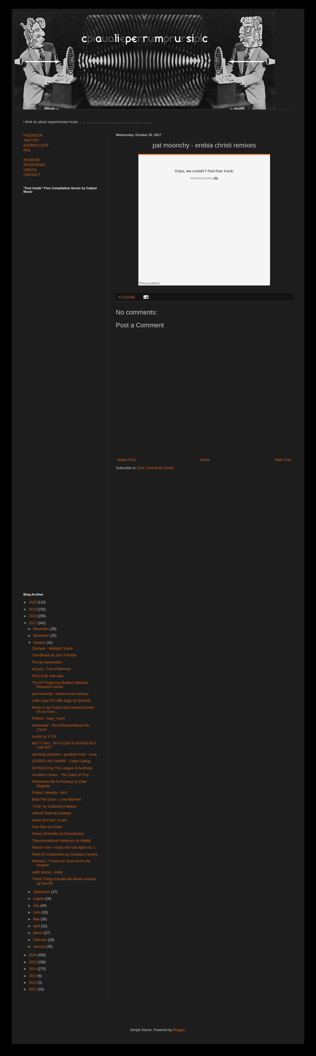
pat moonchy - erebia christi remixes (60, 694)
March (38, 933)
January (40, 947)
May (37, 919)
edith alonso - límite (47, 872)
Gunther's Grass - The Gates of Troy (60, 775)
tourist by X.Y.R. (44, 737)
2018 (33, 616)
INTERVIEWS (34, 165)
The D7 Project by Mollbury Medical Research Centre (59, 685)
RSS (27, 150)
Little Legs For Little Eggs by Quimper (61, 701)
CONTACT (31, 175)
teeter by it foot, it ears (49, 820)
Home (205, 460)
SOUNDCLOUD (35, 145)
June (37, 912)
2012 (33, 983)
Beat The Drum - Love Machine (56, 799)
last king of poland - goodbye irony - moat (64, 754)
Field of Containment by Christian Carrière (65, 854)
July (36, 906)
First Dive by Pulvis (47, 827)
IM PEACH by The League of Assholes (62, 768)
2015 (33, 962)
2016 (33, 955)
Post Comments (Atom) (155, 468)
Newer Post (126, 460)
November (41, 636)
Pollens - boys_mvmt (48, 718)
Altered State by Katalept (51, 813)
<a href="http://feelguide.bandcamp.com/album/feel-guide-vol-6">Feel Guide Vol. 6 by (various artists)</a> (64, 387)
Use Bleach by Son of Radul (54, 655)
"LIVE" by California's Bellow (54, 806)
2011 (33, 989)
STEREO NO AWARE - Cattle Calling (61, 761)
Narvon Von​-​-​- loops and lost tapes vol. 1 (64, 847)
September (42, 892)
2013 (33, 976)
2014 (33, 969)
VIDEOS (30, 170)
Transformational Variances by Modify (61, 841)
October (40, 643)
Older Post (282, 460)
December (41, 629)
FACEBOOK (33, 135)
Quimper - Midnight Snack (52, 648)
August (39, 899)
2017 (33, 623)
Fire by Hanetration (47, 662)
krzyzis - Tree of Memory (51, 669)
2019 (33, 609)
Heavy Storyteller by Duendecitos (58, 834)
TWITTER (31, 140)
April (37, 926)
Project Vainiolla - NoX (49, 793)
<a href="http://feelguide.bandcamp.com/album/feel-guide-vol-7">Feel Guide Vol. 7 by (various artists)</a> (64, 258)
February (40, 940)
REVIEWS (31, 160)
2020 (33, 602)
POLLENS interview (47, 676)
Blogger (179, 1030)
